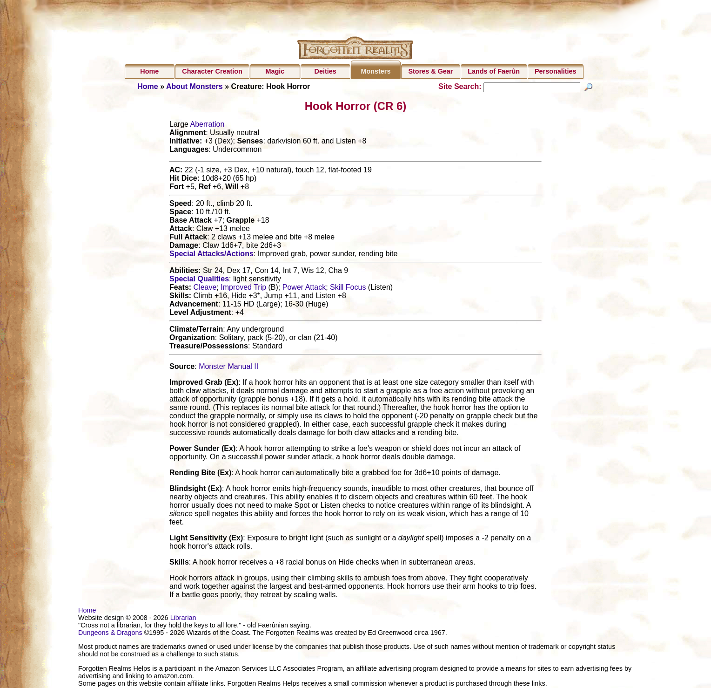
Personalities (556, 71)
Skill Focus (348, 289)
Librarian (183, 619)
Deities (325, 71)
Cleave (205, 289)
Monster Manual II (228, 368)
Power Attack (304, 289)
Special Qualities (199, 280)
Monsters (375, 71)
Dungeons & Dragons (110, 634)
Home (149, 71)
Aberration (207, 125)
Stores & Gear (430, 71)
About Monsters (194, 86)
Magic (275, 71)
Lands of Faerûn (494, 71)
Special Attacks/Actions (211, 255)
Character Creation (212, 71)
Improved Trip (243, 289)
